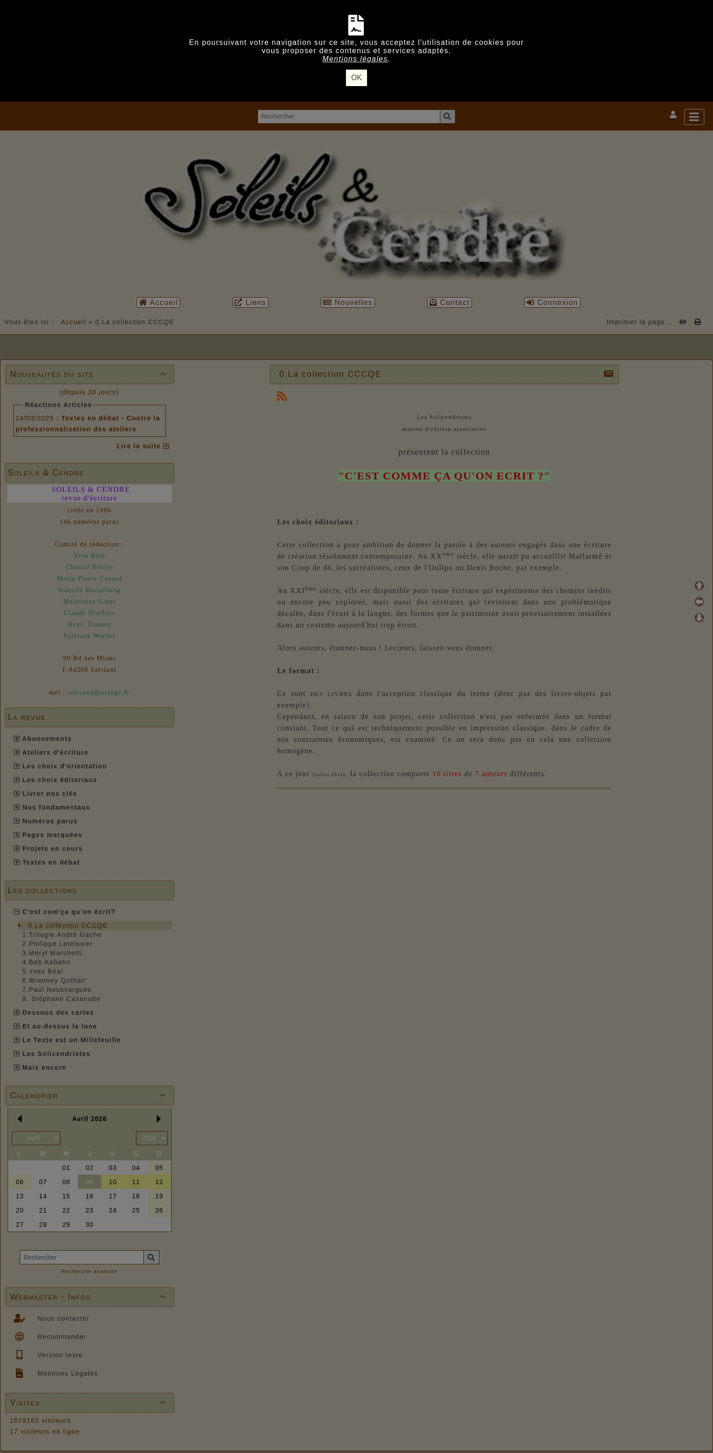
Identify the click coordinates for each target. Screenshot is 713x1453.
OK (356, 78)
